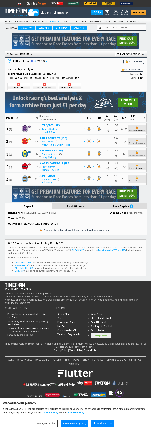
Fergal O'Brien (49, 132)
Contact (61, 318)
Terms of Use (75, 350)
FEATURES (95, 21)
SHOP (83, 21)
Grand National (98, 322)
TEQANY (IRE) (78, 250)
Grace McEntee (49, 179)
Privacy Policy (61, 350)
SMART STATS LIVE (114, 21)
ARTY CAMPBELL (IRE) (24, 268)
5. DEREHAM (47, 175)
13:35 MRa (44, 27)
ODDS (74, 21)
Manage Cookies (101, 335)
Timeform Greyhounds (68, 334)
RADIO (74, 363)
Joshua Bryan (48, 166)
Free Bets (139, 12)
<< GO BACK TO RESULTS (19, 54)
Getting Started (64, 314)
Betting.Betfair (97, 330)
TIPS (65, 21)
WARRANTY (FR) (22, 265)
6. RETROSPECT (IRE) (53, 138)
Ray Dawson (48, 141)
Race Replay (123, 206)
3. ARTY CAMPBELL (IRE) (55, 163)
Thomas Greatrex (50, 154)
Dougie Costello (50, 129)
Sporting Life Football (101, 326)
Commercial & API (66, 330)
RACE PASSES (22, 21)
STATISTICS (133, 21)
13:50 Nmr (61, 27)
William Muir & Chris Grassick (56, 144)
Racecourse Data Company (35, 328)
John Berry (47, 182)
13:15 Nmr (26, 27)
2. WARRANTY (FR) (51, 150)
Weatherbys (13, 324)
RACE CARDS (40, 21)
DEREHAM (19, 270)
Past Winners (75, 206)
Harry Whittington (50, 157)
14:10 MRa (79, 27)
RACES (8, 21)
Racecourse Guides (66, 322)
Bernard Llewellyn (50, 170)
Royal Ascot (97, 314)
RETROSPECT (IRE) (23, 262)
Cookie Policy (90, 350)
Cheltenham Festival (101, 318)
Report (28, 206)
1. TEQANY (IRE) (49, 125)
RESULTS (54, 21)
